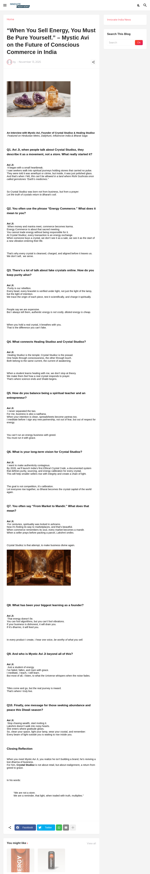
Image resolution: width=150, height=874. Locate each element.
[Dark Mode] (138, 5)
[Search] (145, 5)
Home (10, 19)
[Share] (93, 62)
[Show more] (73, 827)
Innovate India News (119, 19)
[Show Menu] (4, 5)
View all (91, 843)
